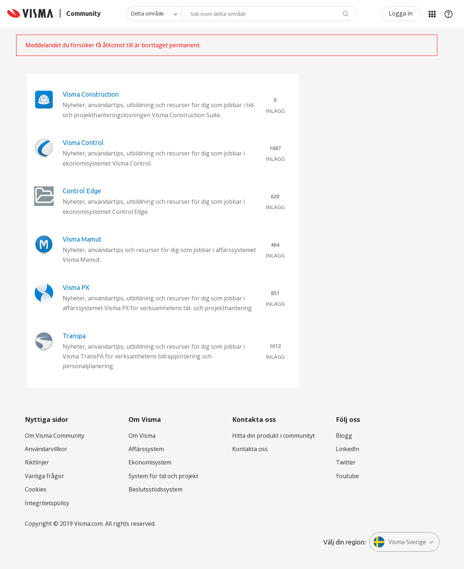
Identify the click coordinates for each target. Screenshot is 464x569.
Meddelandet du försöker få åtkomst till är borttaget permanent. (113, 45)
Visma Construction (91, 94)
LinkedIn (347, 449)
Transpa (74, 335)
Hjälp (448, 13)
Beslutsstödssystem (156, 489)
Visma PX (76, 287)
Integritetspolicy (47, 503)
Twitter (346, 462)
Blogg (344, 436)
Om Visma (142, 436)
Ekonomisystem (150, 462)
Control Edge (82, 190)
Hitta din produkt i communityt (273, 436)
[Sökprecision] (153, 13)
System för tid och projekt (163, 476)
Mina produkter (432, 13)
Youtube (347, 476)
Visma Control (83, 142)
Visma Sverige (399, 542)
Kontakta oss (250, 449)
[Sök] (269, 13)
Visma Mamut (82, 239)
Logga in (401, 13)
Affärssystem (146, 449)
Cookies (35, 489)
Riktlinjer (37, 462)
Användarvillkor (46, 449)
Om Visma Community (54, 436)
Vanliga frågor (44, 476)
